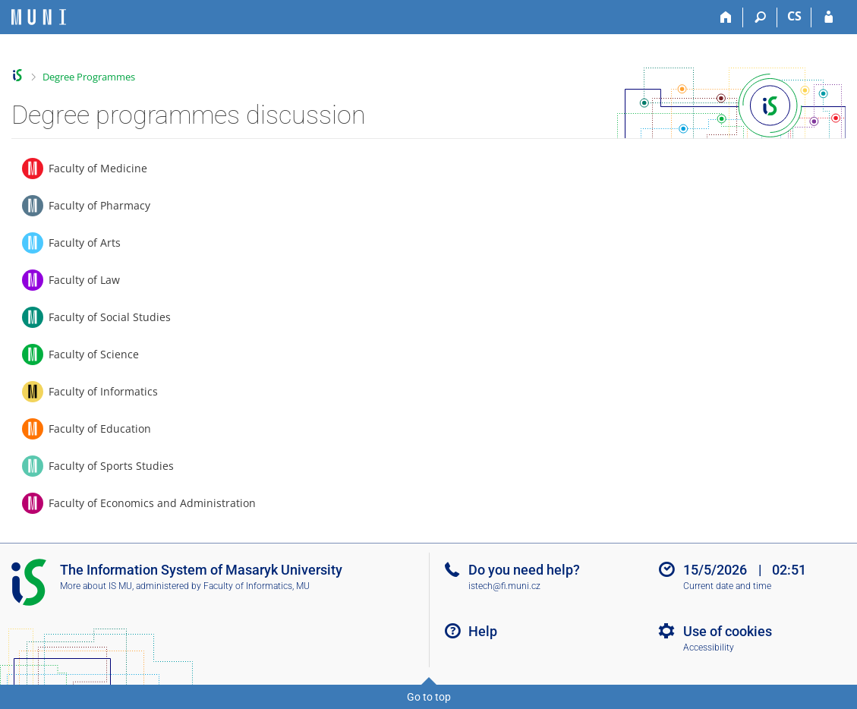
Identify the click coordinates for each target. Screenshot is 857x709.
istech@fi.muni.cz (504, 586)
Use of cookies (727, 631)
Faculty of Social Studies (110, 317)
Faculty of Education (100, 428)
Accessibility (708, 647)
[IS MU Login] (828, 17)
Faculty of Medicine (98, 168)
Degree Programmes (89, 77)
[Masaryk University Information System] (38, 17)
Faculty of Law (84, 280)
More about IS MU (96, 586)
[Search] (760, 17)
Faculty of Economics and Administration (152, 503)
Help (482, 631)
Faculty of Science (94, 354)
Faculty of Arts (85, 242)
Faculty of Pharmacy (99, 205)
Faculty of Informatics (103, 391)
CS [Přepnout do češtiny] (794, 16)
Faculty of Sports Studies (111, 465)
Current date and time (727, 586)
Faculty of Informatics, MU (256, 586)
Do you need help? (524, 570)
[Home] (726, 17)
